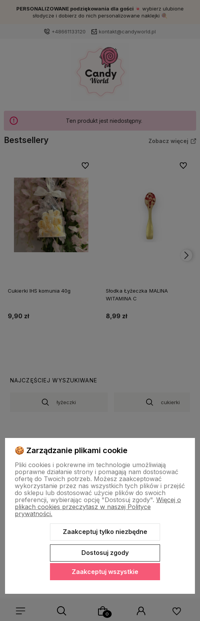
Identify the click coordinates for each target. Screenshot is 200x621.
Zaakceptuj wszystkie (105, 572)
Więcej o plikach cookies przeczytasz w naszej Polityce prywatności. (98, 507)
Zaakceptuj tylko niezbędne (105, 532)
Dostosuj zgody (105, 552)
